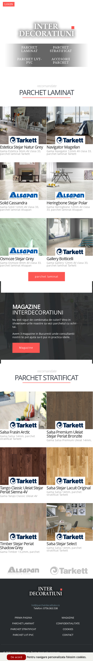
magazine (68, 617)
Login (8, 4)
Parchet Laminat (29, 49)
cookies (68, 629)
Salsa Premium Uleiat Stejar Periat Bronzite (65, 434)
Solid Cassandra (13, 202)
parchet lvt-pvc (23, 635)
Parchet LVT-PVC (29, 60)
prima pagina (23, 617)
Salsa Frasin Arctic (15, 432)
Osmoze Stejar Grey (17, 258)
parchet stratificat (23, 629)
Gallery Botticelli (60, 258)
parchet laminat (46, 276)
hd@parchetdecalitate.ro (46, 605)
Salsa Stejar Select (62, 543)
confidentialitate (68, 623)
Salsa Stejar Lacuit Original (69, 487)
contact (67, 635)
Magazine (23, 4)
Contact (40, 4)
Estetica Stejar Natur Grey (21, 147)
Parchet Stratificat (61, 49)
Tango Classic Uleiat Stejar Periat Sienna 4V (21, 490)
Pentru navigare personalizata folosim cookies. (56, 657)
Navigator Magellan (63, 147)
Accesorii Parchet (61, 60)
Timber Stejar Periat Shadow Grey (17, 545)
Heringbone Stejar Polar (67, 202)
